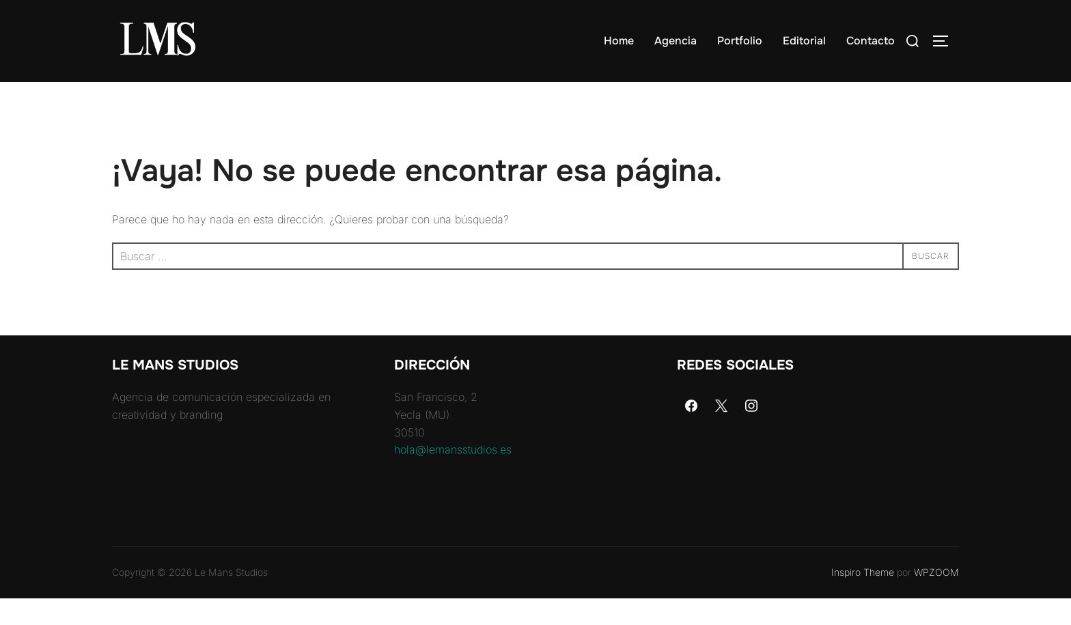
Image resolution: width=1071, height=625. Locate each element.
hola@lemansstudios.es (453, 476)
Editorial (804, 40)
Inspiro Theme (862, 599)
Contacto (870, 40)
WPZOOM (936, 599)
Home (619, 40)
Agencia (675, 40)
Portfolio (739, 40)
